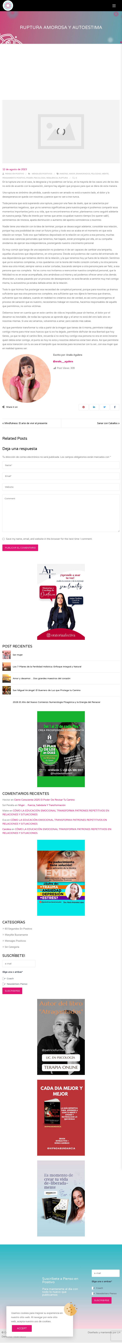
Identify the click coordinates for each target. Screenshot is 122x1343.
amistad (63, 174)
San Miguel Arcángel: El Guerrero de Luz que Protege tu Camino (47, 690)
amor (72, 174)
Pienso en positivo (13, 174)
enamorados (83, 174)
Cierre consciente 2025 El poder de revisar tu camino (44, 815)
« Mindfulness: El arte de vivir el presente (24, 423)
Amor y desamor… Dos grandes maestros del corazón (41, 678)
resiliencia (52, 178)
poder (29, 178)
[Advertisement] (61, 67)
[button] (114, 5)
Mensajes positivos (42, 174)
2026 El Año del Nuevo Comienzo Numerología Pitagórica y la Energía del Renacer (72, 710)
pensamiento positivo (13, 178)
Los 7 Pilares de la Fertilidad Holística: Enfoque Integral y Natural (47, 666)
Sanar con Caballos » (108, 423)
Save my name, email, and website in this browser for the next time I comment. (49, 538)
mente (105, 174)
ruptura (63, 178)
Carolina (6, 844)
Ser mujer (18, 655)
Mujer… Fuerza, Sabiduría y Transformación (41, 820)
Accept (22, 1328)
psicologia (39, 178)
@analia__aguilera (63, 361)
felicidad (96, 174)
